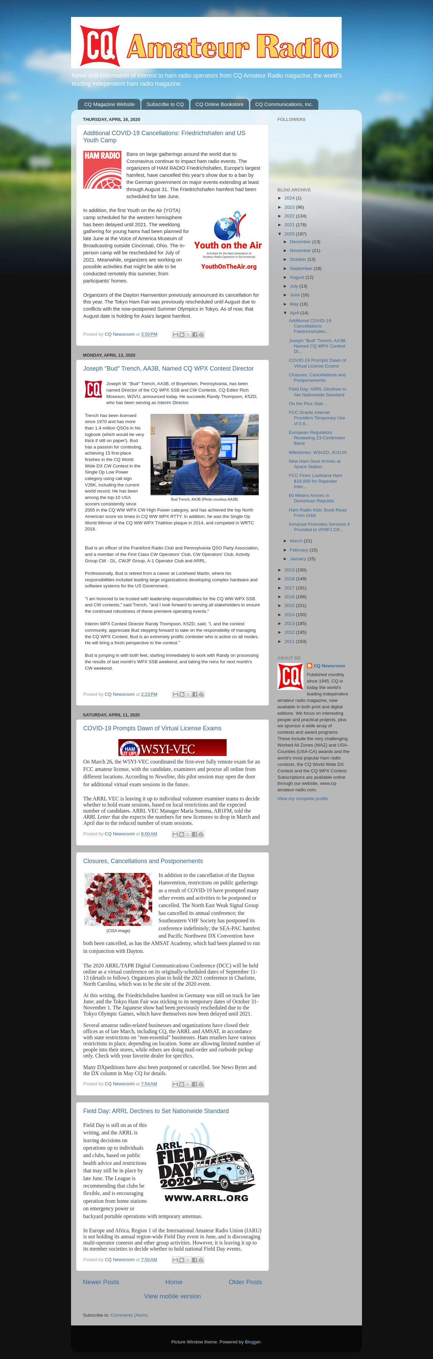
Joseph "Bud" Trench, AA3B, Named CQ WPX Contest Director (168, 368)
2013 (290, 623)
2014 (290, 614)
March (297, 540)
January (298, 558)
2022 (290, 215)
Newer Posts (101, 1281)
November (301, 250)
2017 (290, 587)
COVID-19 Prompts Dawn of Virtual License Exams (152, 728)
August (297, 277)
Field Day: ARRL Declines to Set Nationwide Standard (156, 1111)
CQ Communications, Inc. (284, 104)
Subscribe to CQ (165, 104)
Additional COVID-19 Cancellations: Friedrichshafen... (310, 326)
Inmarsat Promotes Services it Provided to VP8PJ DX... (319, 527)
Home (173, 1281)
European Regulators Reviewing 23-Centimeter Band (317, 438)
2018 (290, 578)
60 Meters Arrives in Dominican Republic (312, 498)
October (298, 259)
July (294, 286)
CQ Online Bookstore (220, 104)
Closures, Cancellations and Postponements (143, 861)
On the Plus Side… (308, 403)
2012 (290, 632)
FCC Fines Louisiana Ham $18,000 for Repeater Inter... (315, 481)
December (301, 241)
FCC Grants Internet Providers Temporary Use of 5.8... (317, 418)
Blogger (252, 1341)
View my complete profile (302, 798)
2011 (290, 641)
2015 (290, 605)
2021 (290, 224)
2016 (290, 596)
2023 (290, 207)
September (302, 268)
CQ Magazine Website (109, 104)
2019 (290, 569)
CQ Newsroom (329, 665)
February (300, 549)
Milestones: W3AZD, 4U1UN (318, 452)
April (295, 312)
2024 (290, 198)
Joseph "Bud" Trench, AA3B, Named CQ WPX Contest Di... (318, 346)
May (295, 304)
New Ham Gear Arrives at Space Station (315, 464)
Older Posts (245, 1281)
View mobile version (172, 1296)
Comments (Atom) (129, 1315)
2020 (290, 233)
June (295, 294)
